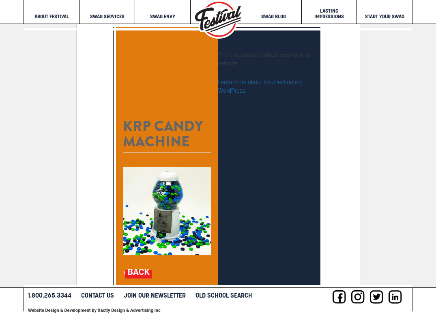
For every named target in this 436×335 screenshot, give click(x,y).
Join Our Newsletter (155, 295)
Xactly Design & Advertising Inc (129, 310)
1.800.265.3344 (49, 295)
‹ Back (136, 272)
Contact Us (97, 295)
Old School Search (223, 295)
